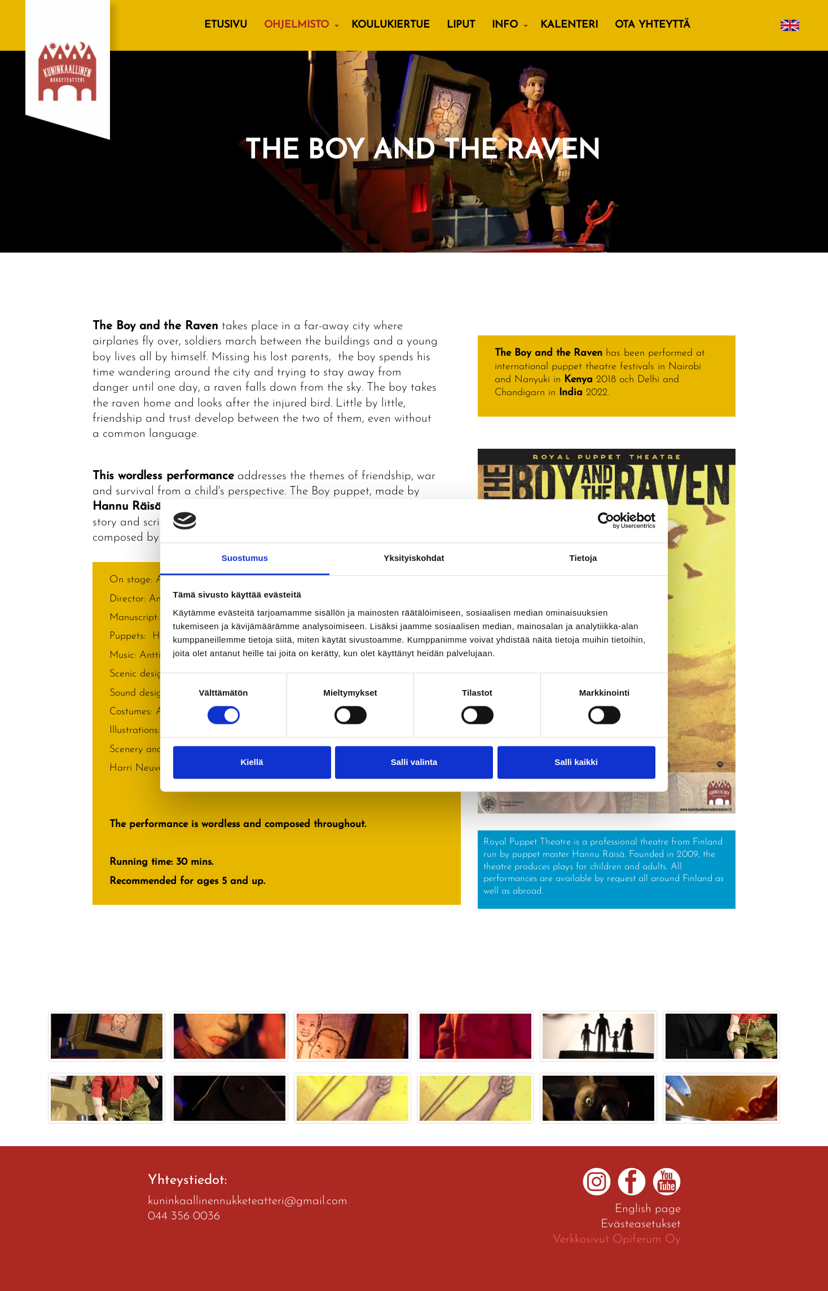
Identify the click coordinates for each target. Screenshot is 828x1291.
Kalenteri (569, 25)
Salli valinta (414, 762)
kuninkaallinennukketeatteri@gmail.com (247, 1201)
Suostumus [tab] (245, 558)
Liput (461, 25)
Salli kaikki (576, 762)
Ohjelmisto (296, 25)
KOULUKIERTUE (390, 25)
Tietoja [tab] (583, 558)
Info (505, 25)
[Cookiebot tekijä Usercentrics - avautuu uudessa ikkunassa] (606, 520)
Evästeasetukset (641, 1224)
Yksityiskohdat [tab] (414, 558)
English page (648, 1209)
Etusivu (225, 25)
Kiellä (251, 762)
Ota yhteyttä (652, 25)
